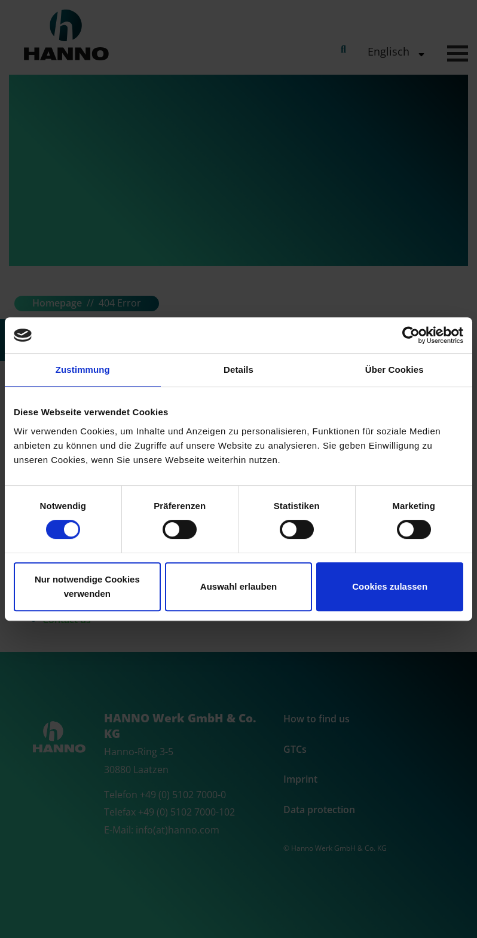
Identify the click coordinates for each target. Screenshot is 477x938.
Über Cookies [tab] (394, 369)
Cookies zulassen (389, 586)
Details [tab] (238, 369)
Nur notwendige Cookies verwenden (87, 586)
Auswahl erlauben (238, 586)
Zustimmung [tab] (83, 369)
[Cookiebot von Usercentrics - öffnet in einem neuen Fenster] (411, 335)
